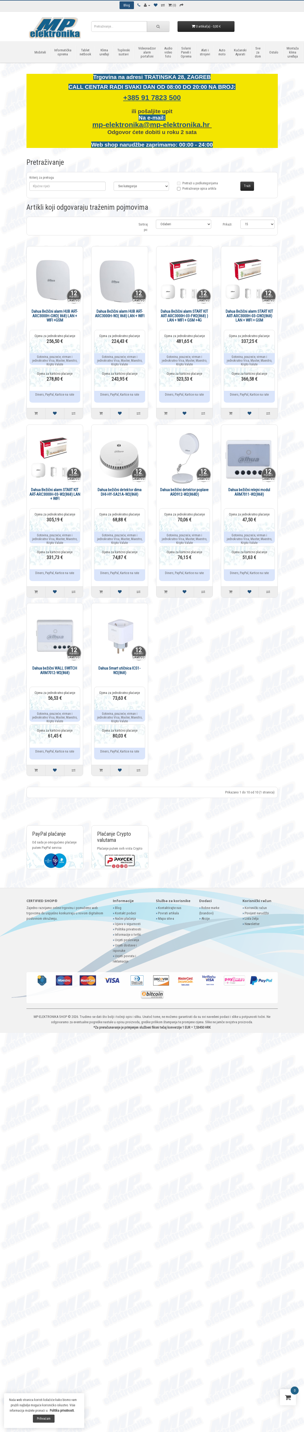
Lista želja (252, 919)
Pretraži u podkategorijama (197, 186)
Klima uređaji (104, 52)
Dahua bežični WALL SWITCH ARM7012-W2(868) (54, 670)
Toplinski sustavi (123, 52)
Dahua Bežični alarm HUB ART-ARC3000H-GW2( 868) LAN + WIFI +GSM (55, 316)
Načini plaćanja (125, 919)
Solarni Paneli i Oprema (186, 52)
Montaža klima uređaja (293, 52)
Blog (118, 908)
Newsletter (252, 924)
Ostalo (273, 52)
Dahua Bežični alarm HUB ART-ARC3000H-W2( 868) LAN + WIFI (119, 313)
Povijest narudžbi (257, 913)
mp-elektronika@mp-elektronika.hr (152, 125)
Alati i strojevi (205, 52)
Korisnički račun (256, 908)
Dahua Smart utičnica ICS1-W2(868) (119, 670)
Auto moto (222, 52)
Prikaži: (227, 224)
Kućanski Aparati (240, 52)
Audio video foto (168, 52)
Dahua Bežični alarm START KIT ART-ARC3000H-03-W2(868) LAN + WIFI (54, 494)
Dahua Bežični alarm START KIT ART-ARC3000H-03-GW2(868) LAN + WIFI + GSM (249, 316)
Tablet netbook (85, 52)
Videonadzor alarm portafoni (147, 52)
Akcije (205, 919)
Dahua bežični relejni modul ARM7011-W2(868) (249, 492)
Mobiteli (40, 52)
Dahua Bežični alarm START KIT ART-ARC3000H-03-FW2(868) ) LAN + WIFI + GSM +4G (184, 316)
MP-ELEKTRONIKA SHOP (50, 1017)
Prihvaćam (44, 1418)
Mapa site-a (166, 919)
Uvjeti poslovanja (127, 940)
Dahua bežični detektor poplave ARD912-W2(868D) (184, 492)
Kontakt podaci (125, 913)
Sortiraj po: (143, 227)
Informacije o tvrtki (128, 935)
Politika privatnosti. (62, 1410)
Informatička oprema (62, 52)
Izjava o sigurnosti (128, 924)
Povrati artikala (168, 913)
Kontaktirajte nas (169, 908)
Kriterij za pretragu (41, 178)
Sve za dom (258, 52)
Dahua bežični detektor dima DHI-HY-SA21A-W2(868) (119, 492)
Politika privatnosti (128, 929)
